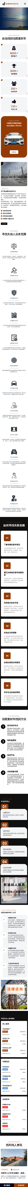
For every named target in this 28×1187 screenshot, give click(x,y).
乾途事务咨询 (5, 1169)
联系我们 (14, 152)
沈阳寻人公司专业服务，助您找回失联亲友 (13, 1173)
